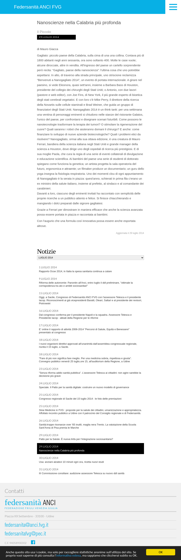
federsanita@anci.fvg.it (26, 525)
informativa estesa (68, 556)
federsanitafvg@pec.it (25, 534)
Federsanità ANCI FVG (37, 6)
